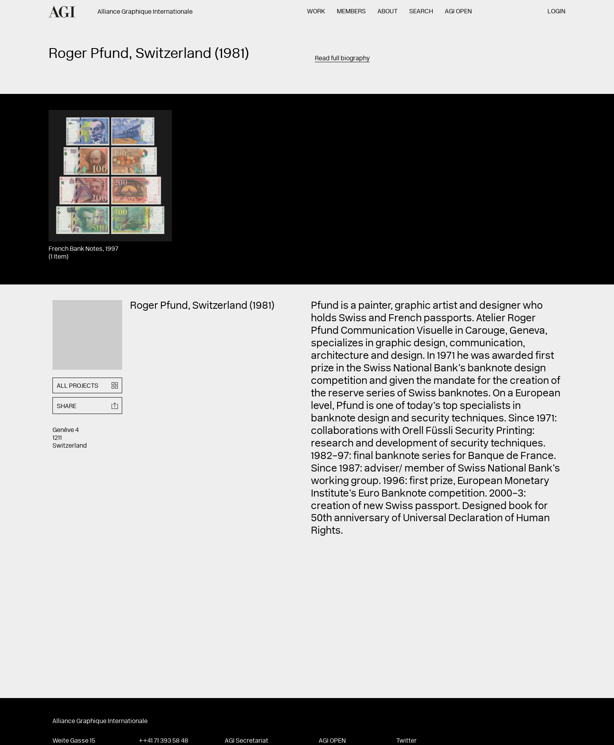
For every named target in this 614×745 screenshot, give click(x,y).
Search (421, 12)
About (387, 12)
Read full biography (342, 59)
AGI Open (458, 12)
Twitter (406, 741)
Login (556, 12)
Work (316, 12)
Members (351, 12)
